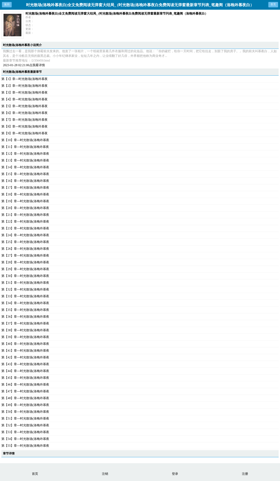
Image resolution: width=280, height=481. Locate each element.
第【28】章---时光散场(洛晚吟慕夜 (25, 262)
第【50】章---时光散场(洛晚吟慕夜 (25, 411)
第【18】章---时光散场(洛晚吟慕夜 (25, 194)
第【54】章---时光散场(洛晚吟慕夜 (25, 438)
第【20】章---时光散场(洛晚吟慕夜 (25, 208)
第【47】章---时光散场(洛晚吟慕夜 (25, 391)
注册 (245, 473)
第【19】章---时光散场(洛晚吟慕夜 (25, 201)
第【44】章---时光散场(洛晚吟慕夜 (25, 371)
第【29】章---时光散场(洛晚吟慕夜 (25, 269)
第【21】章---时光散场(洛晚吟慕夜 (25, 214)
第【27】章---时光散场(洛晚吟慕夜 (25, 255)
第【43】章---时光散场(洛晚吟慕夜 (25, 364)
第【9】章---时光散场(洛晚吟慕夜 (24, 133)
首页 (273, 4)
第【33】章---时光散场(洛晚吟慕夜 (25, 296)
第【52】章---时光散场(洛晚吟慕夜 (25, 425)
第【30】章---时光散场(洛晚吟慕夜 (25, 275)
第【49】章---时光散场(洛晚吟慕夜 (25, 404)
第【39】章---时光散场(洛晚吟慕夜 (25, 337)
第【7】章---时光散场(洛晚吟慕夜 (24, 119)
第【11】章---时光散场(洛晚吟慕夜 (25, 146)
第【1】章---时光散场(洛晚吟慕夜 (24, 79)
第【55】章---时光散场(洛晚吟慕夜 (25, 445)
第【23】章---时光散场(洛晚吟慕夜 (25, 228)
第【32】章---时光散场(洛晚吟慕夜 (25, 289)
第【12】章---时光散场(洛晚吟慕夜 (25, 153)
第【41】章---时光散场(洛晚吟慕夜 (25, 350)
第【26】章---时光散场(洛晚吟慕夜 (25, 248)
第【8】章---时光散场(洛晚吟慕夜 (24, 126)
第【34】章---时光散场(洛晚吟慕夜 (25, 303)
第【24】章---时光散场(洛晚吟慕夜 (25, 235)
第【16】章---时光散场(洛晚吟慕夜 (25, 180)
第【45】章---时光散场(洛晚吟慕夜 (25, 377)
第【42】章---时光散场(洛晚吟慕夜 (25, 357)
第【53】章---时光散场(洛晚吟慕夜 (25, 432)
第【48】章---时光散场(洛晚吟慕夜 (25, 398)
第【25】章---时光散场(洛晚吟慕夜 (25, 242)
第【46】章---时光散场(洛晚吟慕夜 (25, 384)
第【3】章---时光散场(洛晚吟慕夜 (24, 92)
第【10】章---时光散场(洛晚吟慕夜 (25, 140)
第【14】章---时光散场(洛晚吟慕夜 (25, 167)
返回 (7, 4)
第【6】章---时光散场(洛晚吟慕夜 (24, 112)
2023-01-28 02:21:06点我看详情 (24, 65)
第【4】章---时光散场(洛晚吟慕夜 (24, 99)
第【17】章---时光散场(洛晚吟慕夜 (25, 187)
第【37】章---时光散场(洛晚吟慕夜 (25, 323)
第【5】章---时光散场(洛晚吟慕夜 (24, 106)
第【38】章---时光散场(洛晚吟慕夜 (25, 330)
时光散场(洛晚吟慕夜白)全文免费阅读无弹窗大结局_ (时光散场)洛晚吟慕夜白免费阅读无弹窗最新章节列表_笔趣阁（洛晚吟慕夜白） (116, 13)
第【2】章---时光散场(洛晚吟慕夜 (24, 85)
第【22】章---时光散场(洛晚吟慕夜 (25, 221)
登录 (175, 473)
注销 (105, 473)
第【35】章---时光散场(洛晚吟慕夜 (25, 309)
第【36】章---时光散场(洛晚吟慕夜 (25, 316)
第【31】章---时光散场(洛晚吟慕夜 (25, 282)
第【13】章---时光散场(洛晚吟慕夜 (25, 160)
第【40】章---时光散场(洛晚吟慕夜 (25, 343)
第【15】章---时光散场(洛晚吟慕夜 (25, 174)
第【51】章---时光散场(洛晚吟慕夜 (25, 418)
